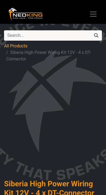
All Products (15, 45)
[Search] (96, 35)
